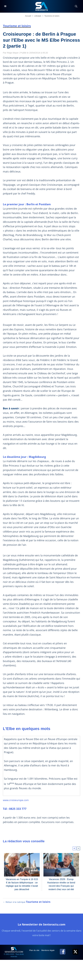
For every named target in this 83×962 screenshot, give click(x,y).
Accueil (28, 16)
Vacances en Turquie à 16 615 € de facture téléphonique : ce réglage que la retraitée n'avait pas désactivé (21, 884)
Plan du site (34, 952)
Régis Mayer (13, 52)
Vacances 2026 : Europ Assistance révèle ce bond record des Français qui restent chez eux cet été (61, 884)
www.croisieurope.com (17, 800)
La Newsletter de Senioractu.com (41, 926)
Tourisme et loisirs (51, 16)
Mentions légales (50, 952)
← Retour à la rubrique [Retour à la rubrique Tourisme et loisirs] (27, 904)
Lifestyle (37, 16)
